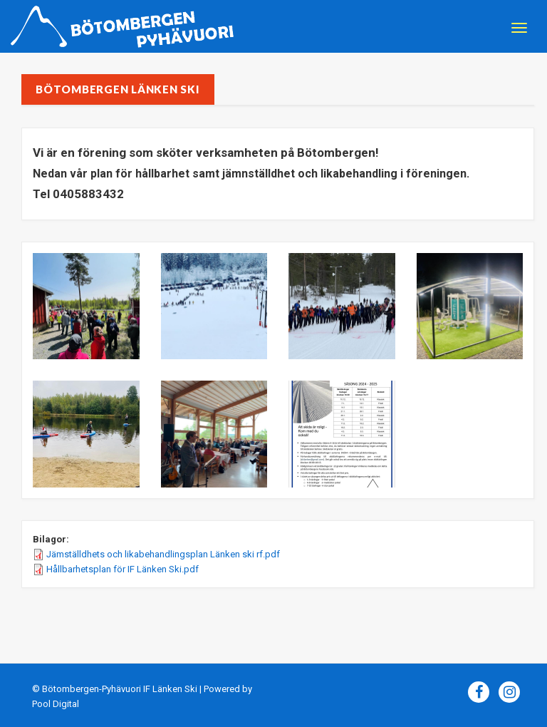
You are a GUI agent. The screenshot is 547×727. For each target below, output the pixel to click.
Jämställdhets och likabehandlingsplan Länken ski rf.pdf (163, 554)
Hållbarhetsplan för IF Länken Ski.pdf (122, 569)
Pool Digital (55, 703)
